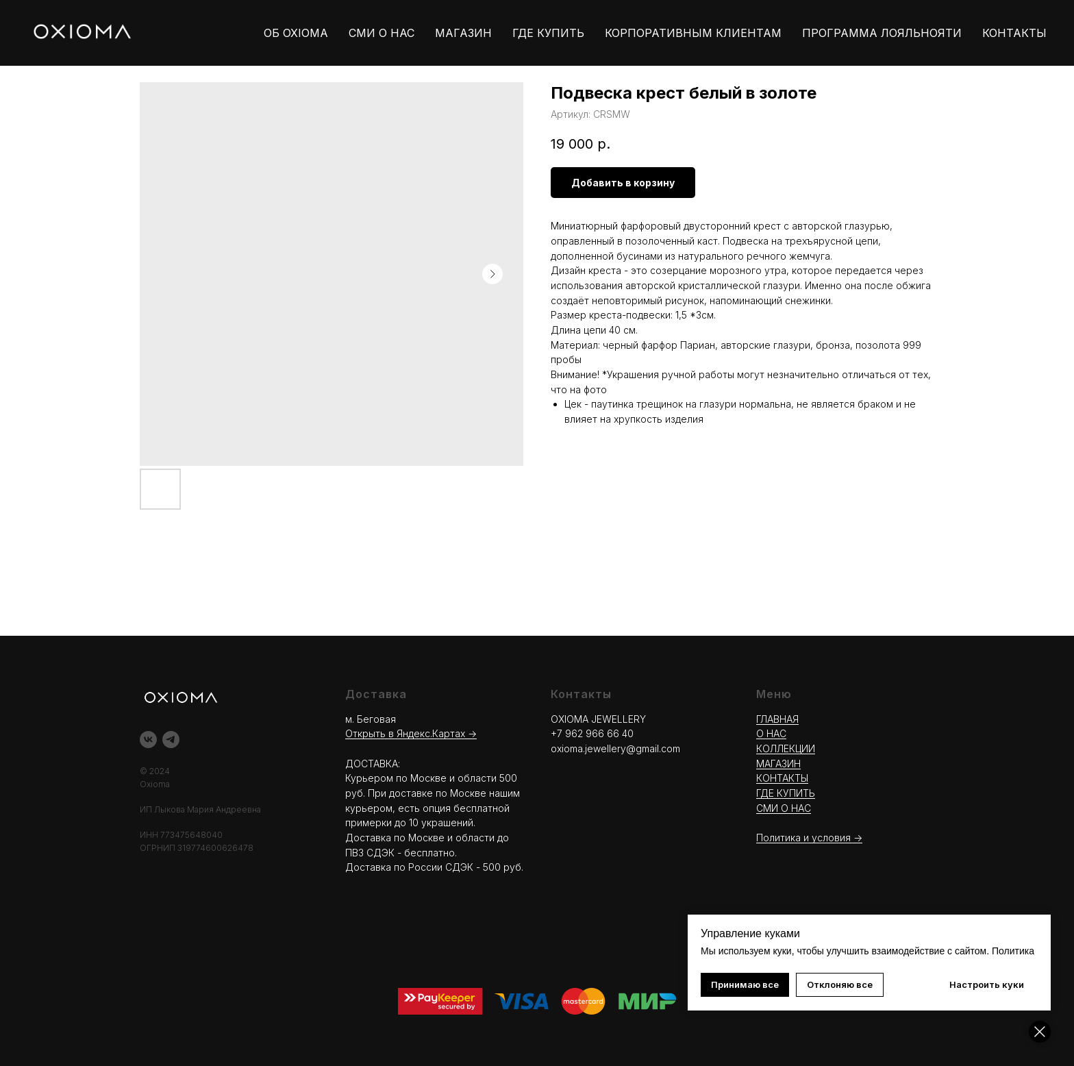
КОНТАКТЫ (1014, 33)
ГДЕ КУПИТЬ (548, 33)
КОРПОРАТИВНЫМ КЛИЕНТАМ (693, 33)
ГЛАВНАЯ (777, 719)
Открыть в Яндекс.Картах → (411, 733)
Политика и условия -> (809, 837)
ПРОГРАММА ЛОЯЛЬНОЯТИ (882, 33)
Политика (1013, 950)
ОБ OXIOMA (296, 33)
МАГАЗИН (463, 33)
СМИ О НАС (381, 33)
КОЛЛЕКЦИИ (785, 748)
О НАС (771, 733)
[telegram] (170, 739)
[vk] (148, 739)
